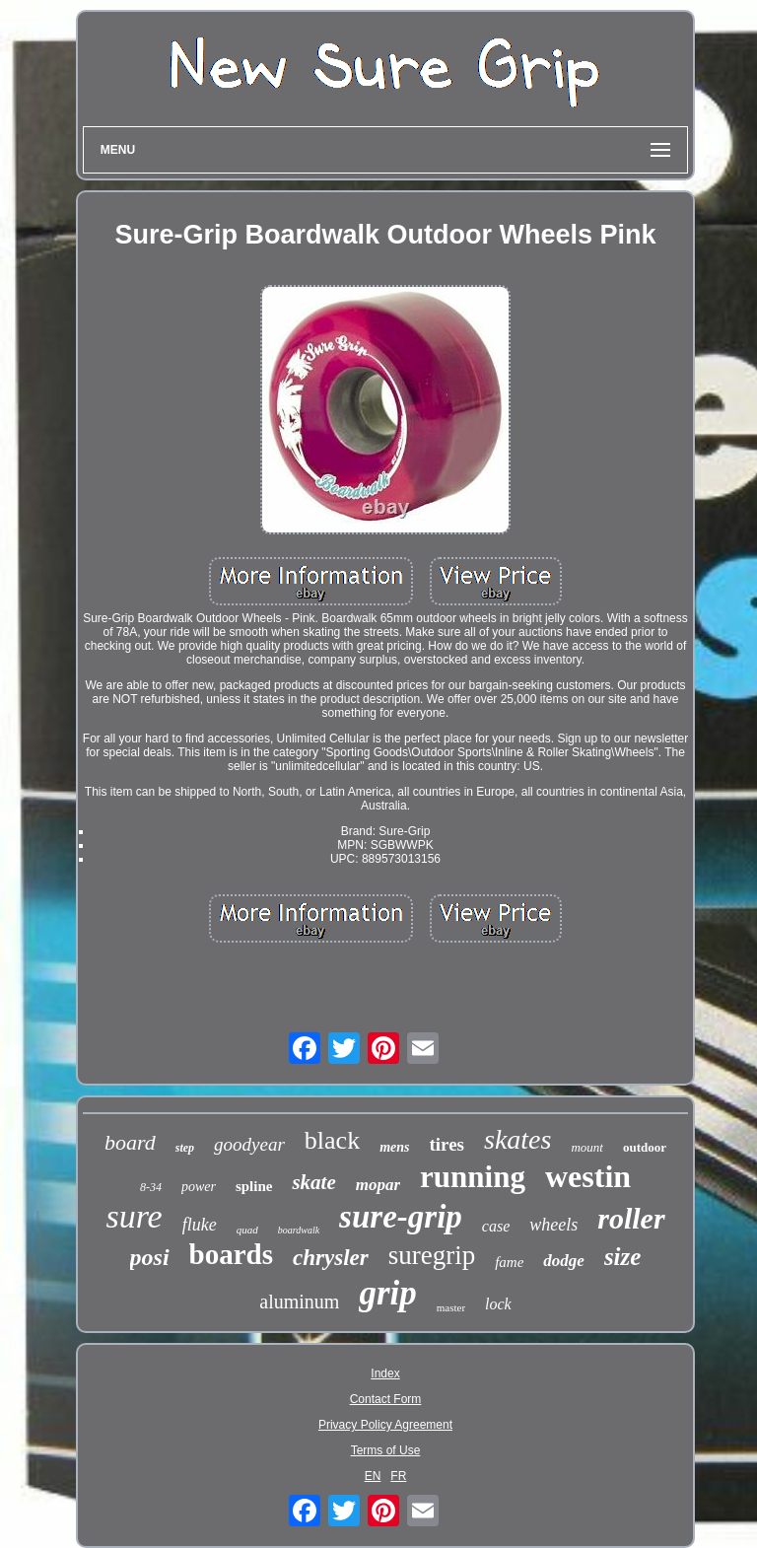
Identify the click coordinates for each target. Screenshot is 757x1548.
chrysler (331, 1257)
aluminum (299, 1301)
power (198, 1186)
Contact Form (386, 1399)
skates (517, 1139)
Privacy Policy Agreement (385, 1425)
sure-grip (400, 1216)
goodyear (249, 1144)
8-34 (151, 1187)
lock (498, 1304)
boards (231, 1254)
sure (133, 1216)
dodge (564, 1260)
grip (387, 1293)
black (332, 1140)
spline (254, 1186)
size (623, 1256)
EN (373, 1476)
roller (630, 1218)
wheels (553, 1224)
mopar (378, 1184)
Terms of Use (386, 1450)
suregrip (431, 1255)
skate (313, 1182)
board (130, 1142)
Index (385, 1373)
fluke (199, 1224)
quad (247, 1229)
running (472, 1177)
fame (509, 1262)
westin (588, 1176)
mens (394, 1147)
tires (446, 1144)
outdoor (644, 1147)
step (184, 1148)
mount (587, 1147)
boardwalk (298, 1230)
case (496, 1226)
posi (150, 1257)
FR (398, 1476)
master (451, 1307)
